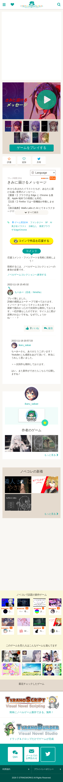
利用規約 (6, 769)
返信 (48, 328)
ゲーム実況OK (20, 222)
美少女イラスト (18, 226)
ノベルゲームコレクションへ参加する (26, 274)
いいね (32, 328)
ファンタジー (36, 222)
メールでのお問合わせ (31, 754)
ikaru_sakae (25, 345)
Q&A (15, 753)
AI (51, 222)
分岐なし (33, 226)
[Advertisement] (31, 45)
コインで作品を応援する (31, 241)
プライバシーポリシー (44, 769)
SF (46, 222)
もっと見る (50, 455)
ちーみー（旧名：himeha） (29, 292)
